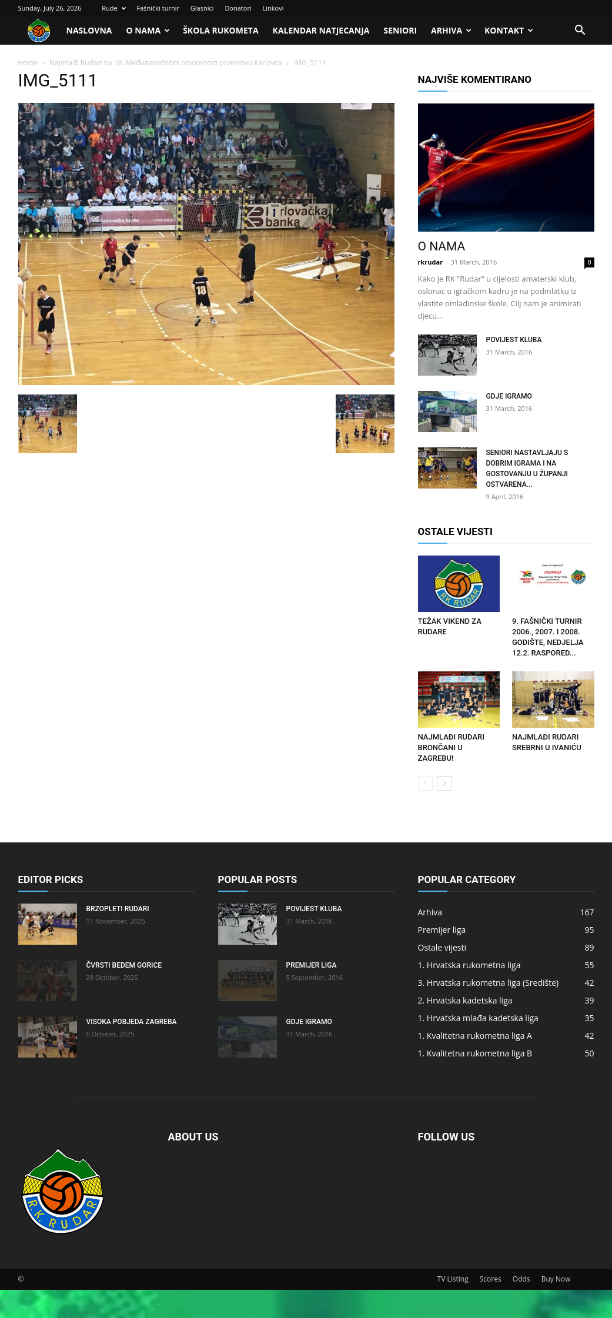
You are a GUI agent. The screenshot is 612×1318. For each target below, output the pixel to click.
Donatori (238, 8)
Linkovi (273, 8)
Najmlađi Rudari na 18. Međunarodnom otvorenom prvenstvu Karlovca (165, 63)
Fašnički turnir (158, 8)
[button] (580, 31)
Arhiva (451, 30)
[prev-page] (425, 783)
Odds (521, 1279)
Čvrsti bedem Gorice (124, 965)
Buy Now (556, 1279)
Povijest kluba (514, 340)
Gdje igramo (509, 396)
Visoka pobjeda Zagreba (131, 1022)
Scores (490, 1279)
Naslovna (89, 30)
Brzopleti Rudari (117, 909)
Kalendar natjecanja (321, 30)
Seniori (400, 30)
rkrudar (430, 261)
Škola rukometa (220, 30)
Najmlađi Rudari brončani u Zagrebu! (451, 747)
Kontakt (508, 30)
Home (28, 63)
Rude (113, 8)
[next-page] (444, 783)
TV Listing (453, 1279)
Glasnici (202, 8)
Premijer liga (311, 965)
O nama (148, 30)
